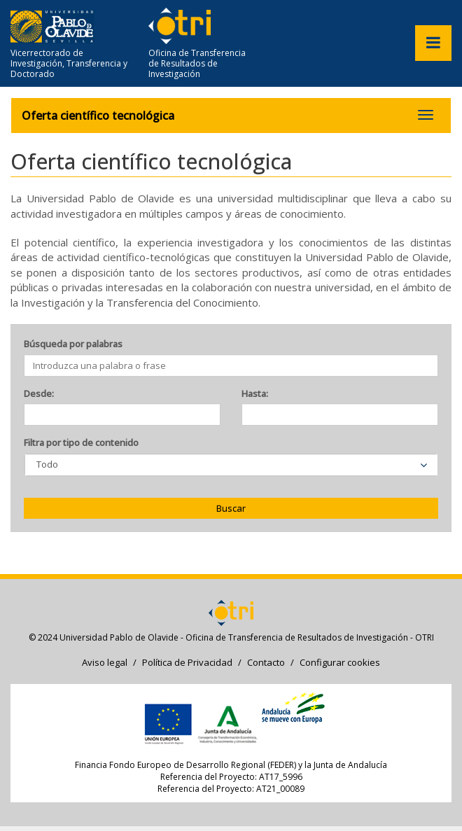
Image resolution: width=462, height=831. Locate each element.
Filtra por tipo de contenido (81, 442)
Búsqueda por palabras (73, 343)
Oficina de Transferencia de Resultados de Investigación (197, 63)
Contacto (266, 662)
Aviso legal (104, 662)
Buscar (231, 508)
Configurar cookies (340, 662)
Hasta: (254, 393)
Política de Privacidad (187, 662)
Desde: (39, 393)
